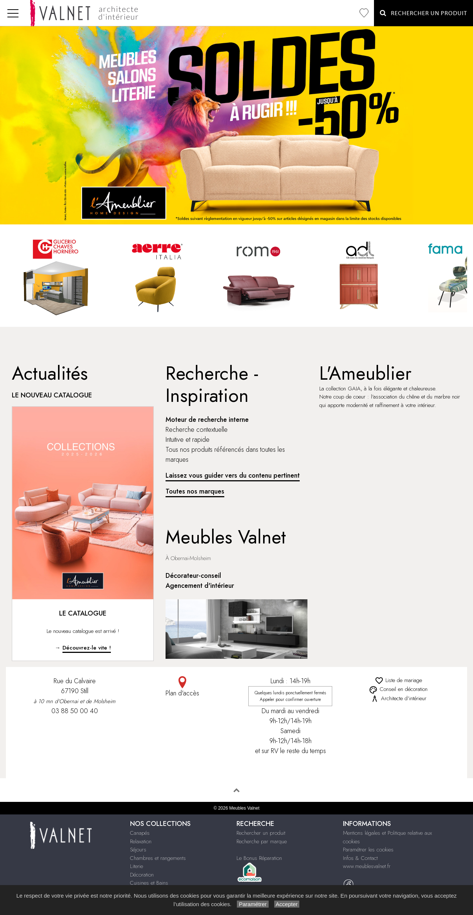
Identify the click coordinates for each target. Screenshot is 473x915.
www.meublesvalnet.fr (367, 866)
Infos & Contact (360, 858)
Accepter (287, 904)
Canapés (140, 833)
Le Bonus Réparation (259, 858)
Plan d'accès (183, 687)
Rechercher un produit (260, 833)
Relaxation (141, 841)
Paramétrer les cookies (368, 849)
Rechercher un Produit (423, 13)
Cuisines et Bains (149, 883)
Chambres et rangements (158, 858)
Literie (136, 866)
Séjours (138, 849)
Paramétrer (252, 904)
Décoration (142, 875)
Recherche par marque (261, 841)
